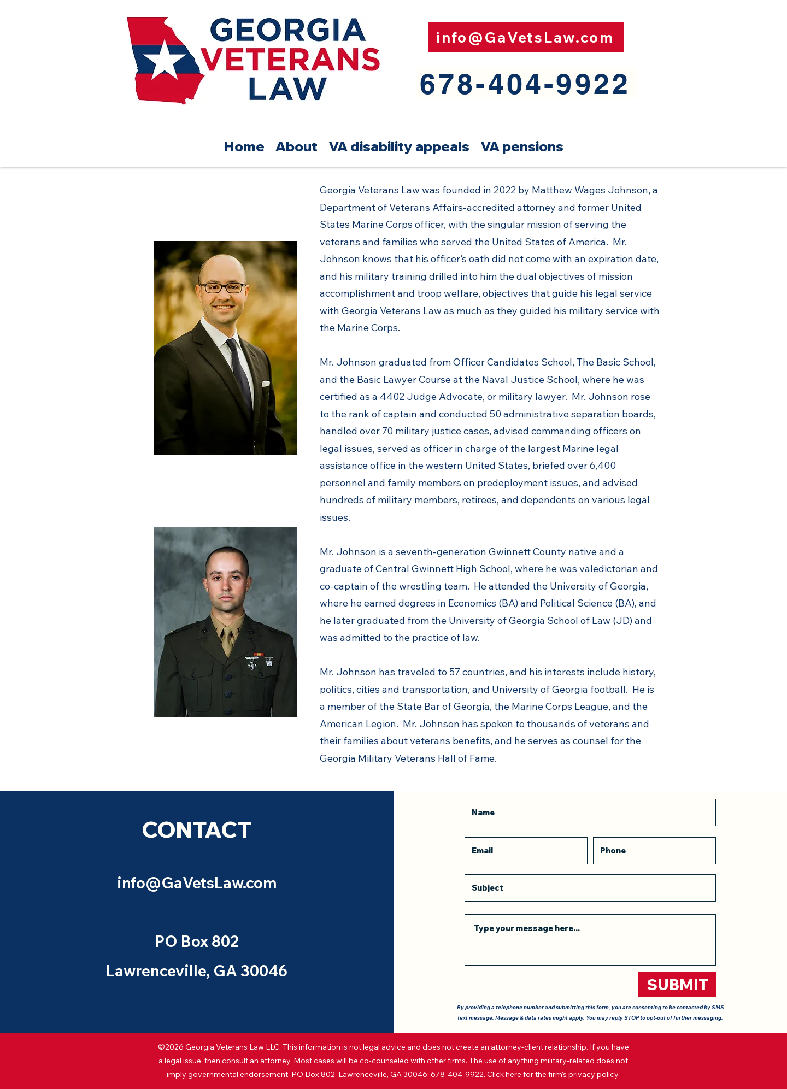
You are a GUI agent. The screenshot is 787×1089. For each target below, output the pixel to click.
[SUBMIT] (677, 984)
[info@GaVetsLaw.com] (526, 37)
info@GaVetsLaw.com (197, 882)
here (513, 1074)
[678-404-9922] (526, 83)
